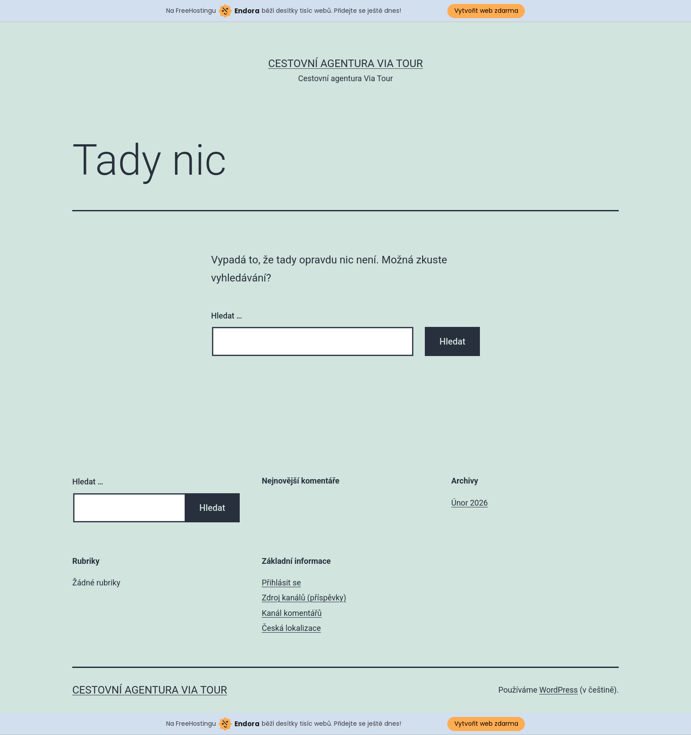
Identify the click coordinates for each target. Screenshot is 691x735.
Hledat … (226, 315)
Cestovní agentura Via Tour (345, 63)
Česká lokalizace (291, 628)
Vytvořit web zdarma (486, 10)
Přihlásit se (281, 582)
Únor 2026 (469, 502)
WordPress (558, 689)
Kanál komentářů (292, 613)
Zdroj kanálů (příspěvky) (304, 597)
